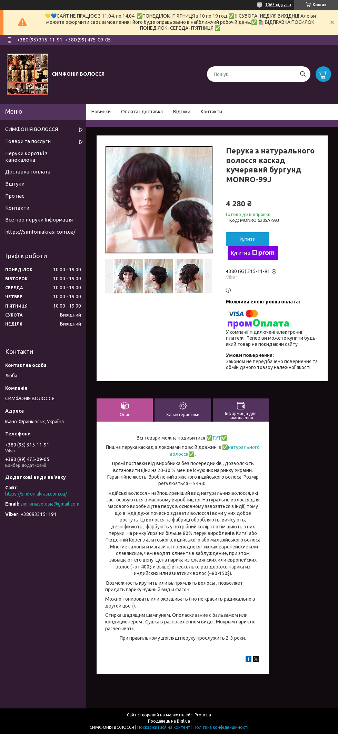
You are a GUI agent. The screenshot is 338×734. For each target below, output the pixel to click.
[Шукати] (302, 74)
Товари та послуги (28, 141)
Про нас (14, 196)
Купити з (253, 253)
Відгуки (181, 111)
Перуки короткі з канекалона (26, 156)
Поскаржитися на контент (163, 727)
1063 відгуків (278, 4)
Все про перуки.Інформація (39, 220)
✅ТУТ (213, 438)
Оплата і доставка (142, 111)
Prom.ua (203, 715)
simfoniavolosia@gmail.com (49, 504)
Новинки (101, 111)
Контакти (211, 111)
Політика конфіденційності (220, 727)
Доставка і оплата (27, 172)
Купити (248, 239)
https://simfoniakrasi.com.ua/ (40, 232)
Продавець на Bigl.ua (169, 721)
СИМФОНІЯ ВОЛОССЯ (31, 129)
